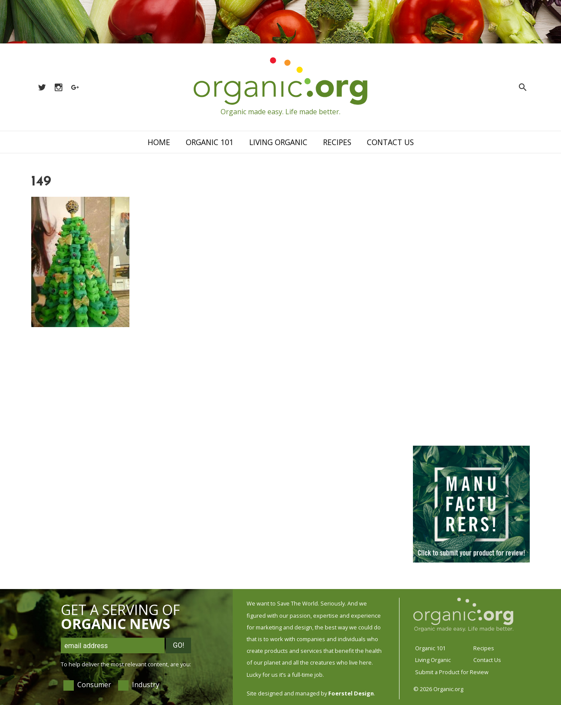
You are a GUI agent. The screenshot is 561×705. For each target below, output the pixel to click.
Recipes (337, 142)
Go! (178, 645)
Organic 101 (210, 142)
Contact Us (390, 142)
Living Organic (278, 142)
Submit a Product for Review (451, 672)
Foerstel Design (351, 693)
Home (159, 142)
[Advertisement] (470, 305)
